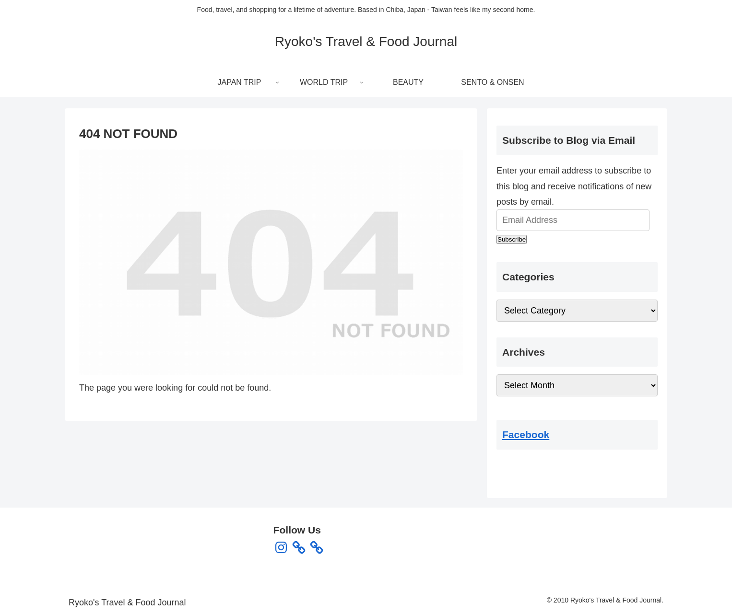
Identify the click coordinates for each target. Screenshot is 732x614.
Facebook (525, 434)
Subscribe (511, 239)
